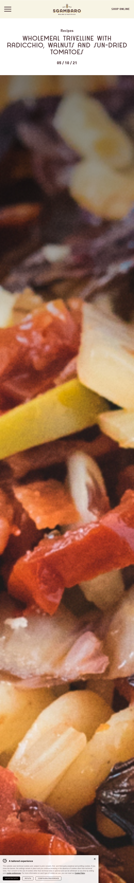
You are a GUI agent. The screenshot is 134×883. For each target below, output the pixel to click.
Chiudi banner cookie (95, 859)
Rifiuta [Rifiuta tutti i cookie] (28, 878)
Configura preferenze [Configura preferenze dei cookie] (48, 878)
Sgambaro (67, 9)
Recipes (67, 30)
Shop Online (120, 8)
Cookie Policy (80, 873)
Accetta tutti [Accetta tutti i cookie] (11, 878)
